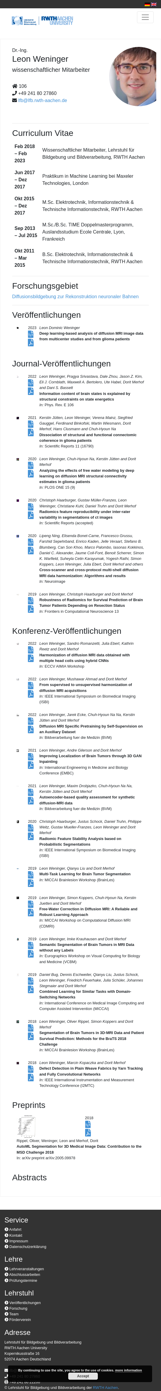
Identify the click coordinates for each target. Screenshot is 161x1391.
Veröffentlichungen (22, 1303)
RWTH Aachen (105, 1387)
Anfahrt (12, 1229)
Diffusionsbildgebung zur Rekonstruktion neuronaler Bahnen (75, 296)
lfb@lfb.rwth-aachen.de (42, 100)
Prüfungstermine (20, 1280)
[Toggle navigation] (145, 17)
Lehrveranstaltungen (24, 1269)
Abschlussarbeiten (22, 1274)
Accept (83, 1376)
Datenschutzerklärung (25, 1246)
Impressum (16, 1241)
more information (128, 1370)
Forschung (15, 1308)
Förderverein (17, 1319)
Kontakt (13, 1235)
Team (11, 1314)
